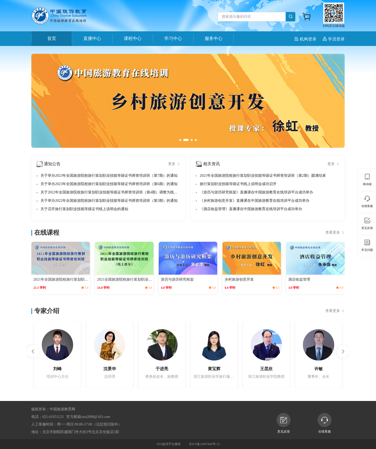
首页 (51, 38)
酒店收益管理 (299, 279)
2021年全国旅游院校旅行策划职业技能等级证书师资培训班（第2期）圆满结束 (263, 176)
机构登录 (306, 39)
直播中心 (92, 38)
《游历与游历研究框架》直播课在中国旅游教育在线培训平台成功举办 (256, 192)
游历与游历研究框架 (177, 279)
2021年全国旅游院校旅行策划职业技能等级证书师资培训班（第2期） (61, 279)
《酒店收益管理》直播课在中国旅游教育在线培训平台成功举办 (251, 209)
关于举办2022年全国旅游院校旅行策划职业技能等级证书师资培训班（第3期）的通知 (109, 201)
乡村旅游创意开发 (239, 279)
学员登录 (334, 39)
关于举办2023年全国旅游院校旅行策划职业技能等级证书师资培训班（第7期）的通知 (109, 176)
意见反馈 (284, 423)
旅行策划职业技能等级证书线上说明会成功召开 (238, 184)
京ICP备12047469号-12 (204, 444)
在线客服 (325, 423)
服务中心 (213, 38)
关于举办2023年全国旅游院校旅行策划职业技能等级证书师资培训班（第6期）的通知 (109, 184)
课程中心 (133, 38)
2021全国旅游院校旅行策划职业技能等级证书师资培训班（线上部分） (124, 279)
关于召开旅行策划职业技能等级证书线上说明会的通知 (84, 209)
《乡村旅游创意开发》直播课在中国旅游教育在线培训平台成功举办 (254, 201)
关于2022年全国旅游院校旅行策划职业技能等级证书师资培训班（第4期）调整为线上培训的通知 (118, 192)
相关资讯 (211, 164)
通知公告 (52, 164)
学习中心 (173, 38)
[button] (180, 140)
